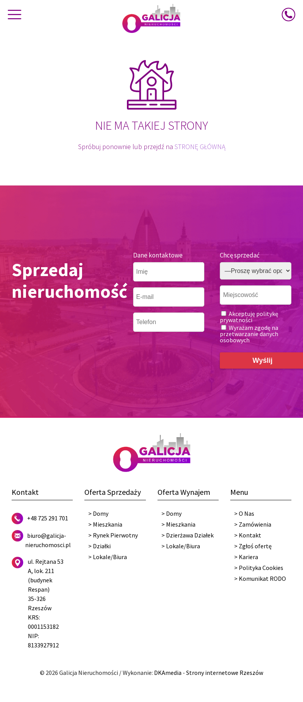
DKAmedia (167, 672)
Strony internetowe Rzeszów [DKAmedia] (224, 672)
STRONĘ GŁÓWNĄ (200, 146)
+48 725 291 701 (47, 518)
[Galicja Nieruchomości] (151, 18)
